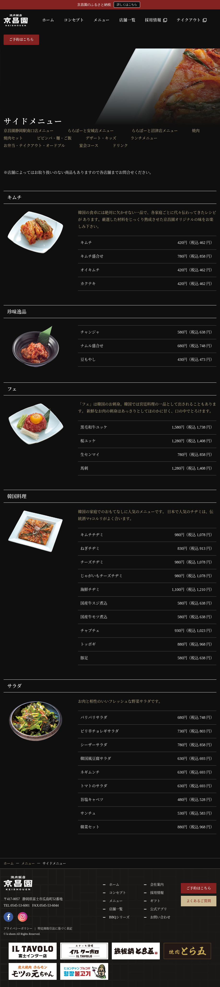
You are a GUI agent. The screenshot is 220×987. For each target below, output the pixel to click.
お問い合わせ (160, 917)
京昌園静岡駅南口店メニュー (29, 131)
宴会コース (88, 146)
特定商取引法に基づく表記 (55, 928)
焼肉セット (13, 138)
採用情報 (156, 20)
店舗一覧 (127, 20)
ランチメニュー (144, 138)
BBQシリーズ (119, 917)
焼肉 (196, 131)
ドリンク (120, 146)
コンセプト (74, 20)
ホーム (48, 20)
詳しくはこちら (127, 4)
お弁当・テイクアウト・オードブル (34, 146)
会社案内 (157, 884)
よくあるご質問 (198, 901)
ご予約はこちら (21, 39)
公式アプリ (158, 909)
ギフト (155, 901)
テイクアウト (192, 20)
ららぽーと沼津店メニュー (155, 131)
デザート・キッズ (101, 138)
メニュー (102, 20)
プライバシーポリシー (18, 928)
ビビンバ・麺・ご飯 (54, 138)
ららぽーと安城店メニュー (93, 131)
